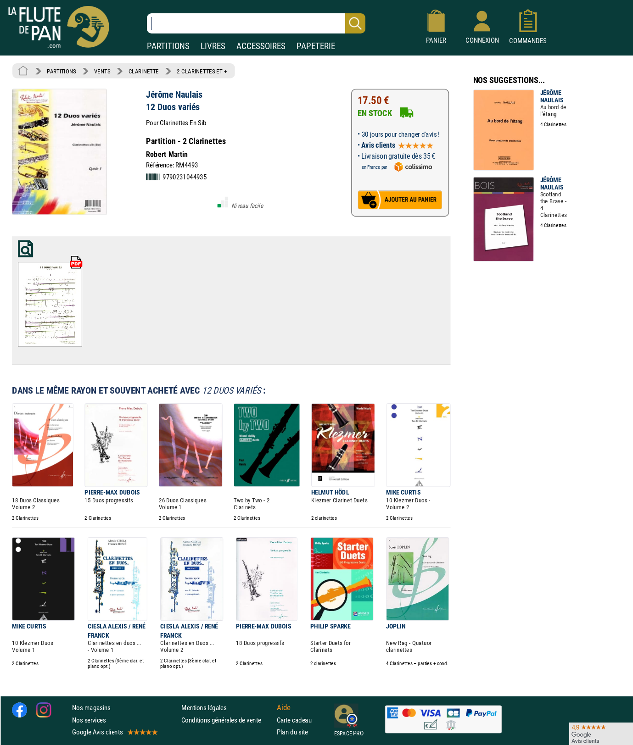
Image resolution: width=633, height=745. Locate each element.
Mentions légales (203, 708)
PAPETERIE (316, 46)
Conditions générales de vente (227, 719)
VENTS (102, 71)
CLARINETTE (144, 71)
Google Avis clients (114, 731)
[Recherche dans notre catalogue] (256, 23)
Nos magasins (91, 708)
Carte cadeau (294, 719)
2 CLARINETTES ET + (202, 71)
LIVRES (213, 46)
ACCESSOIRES (261, 46)
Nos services (89, 719)
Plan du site (292, 731)
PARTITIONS (168, 46)
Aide (284, 707)
